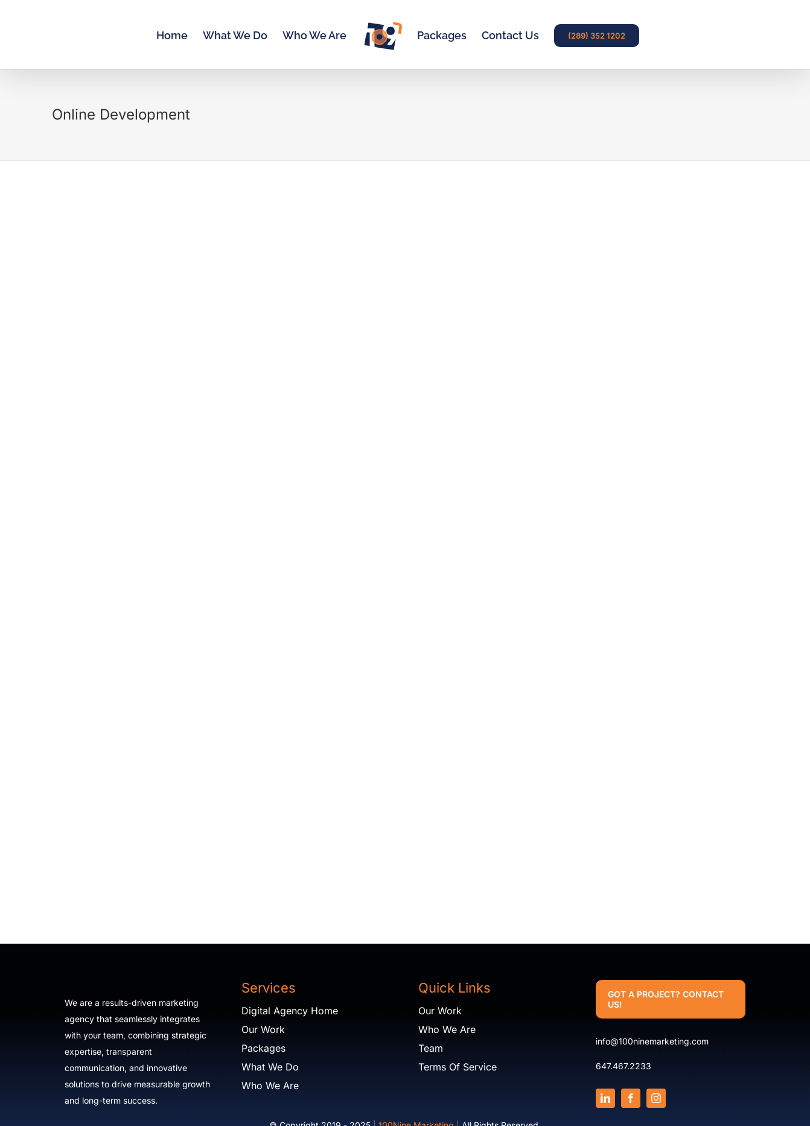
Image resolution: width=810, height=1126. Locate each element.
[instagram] (656, 1098)
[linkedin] (605, 1098)
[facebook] (630, 1098)
